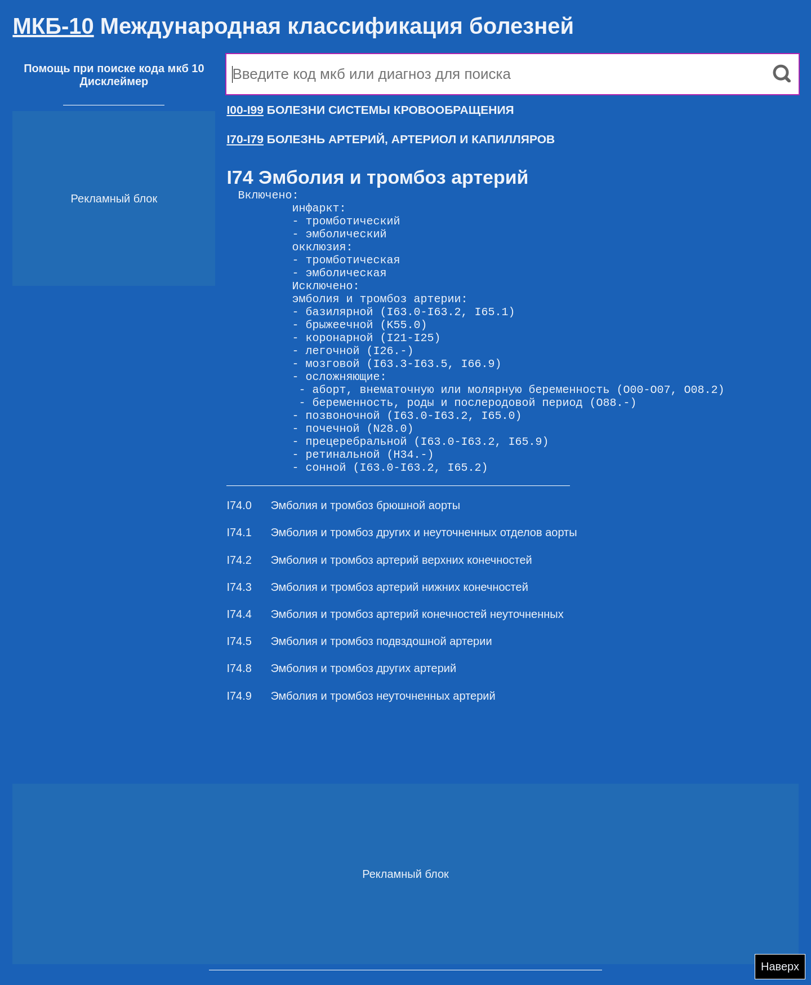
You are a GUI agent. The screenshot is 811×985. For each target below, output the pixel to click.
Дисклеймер (113, 81)
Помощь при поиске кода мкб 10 (114, 68)
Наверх (780, 966)
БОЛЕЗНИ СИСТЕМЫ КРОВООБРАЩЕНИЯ (370, 109)
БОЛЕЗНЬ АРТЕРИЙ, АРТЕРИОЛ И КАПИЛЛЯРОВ (390, 138)
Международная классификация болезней (293, 26)
